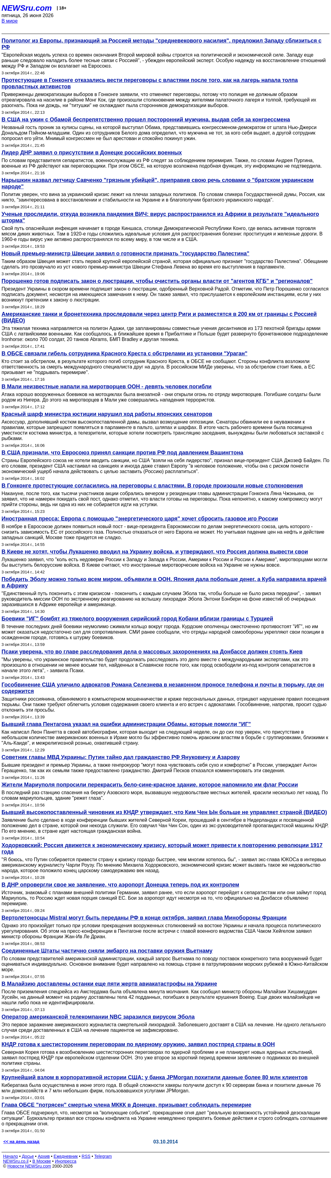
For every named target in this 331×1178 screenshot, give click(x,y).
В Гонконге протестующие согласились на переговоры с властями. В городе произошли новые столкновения (152, 486)
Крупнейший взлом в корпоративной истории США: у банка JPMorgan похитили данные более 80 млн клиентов (154, 1077)
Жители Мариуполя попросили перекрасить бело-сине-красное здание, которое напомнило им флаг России (150, 785)
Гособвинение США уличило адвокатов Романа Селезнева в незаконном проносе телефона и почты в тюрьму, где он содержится (163, 688)
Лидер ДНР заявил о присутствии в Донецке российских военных (92, 153)
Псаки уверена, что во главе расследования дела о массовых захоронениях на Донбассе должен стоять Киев (152, 652)
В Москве (41, 1161)
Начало (10, 1156)
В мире (10, 21)
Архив (44, 1156)
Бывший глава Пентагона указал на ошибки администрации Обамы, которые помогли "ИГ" (126, 724)
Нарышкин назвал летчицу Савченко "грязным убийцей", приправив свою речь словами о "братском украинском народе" (158, 183)
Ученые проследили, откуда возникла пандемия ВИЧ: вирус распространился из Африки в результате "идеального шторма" (160, 217)
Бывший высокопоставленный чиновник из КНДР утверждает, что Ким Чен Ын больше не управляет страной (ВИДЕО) (164, 812)
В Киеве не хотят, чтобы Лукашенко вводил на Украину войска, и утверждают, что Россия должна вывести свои (155, 552)
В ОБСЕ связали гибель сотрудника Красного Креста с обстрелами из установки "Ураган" (124, 353)
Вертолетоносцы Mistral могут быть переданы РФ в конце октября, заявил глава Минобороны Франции (144, 918)
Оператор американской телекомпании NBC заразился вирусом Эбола (98, 1017)
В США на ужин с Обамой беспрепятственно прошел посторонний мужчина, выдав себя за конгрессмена (146, 120)
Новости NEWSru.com (29, 1166)
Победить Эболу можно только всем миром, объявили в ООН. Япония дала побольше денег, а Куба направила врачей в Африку (164, 582)
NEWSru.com (27, 8)
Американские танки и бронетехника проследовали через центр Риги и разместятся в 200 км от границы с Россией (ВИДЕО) (159, 317)
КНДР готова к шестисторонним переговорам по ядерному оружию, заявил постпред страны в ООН (138, 1044)
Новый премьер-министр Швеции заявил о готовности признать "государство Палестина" (125, 253)
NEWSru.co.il (15, 1161)
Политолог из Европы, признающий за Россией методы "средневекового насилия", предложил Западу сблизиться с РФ (162, 44)
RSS (86, 1156)
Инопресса (66, 1161)
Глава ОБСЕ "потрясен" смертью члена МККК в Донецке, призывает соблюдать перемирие (126, 1105)
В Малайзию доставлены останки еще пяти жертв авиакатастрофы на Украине (109, 984)
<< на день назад (21, 1141)
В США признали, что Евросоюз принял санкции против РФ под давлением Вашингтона (122, 453)
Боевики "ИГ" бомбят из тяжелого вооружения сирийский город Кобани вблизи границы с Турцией (137, 619)
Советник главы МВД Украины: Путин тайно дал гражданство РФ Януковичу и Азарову (121, 757)
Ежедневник (66, 1156)
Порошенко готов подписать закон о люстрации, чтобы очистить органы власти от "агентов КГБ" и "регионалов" (157, 281)
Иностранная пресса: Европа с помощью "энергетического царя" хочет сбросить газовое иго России (140, 519)
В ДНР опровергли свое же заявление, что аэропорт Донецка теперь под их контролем (120, 885)
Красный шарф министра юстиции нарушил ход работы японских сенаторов (107, 414)
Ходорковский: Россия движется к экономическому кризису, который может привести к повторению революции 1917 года (162, 848)
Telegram (103, 1156)
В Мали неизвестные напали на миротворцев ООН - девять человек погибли (107, 386)
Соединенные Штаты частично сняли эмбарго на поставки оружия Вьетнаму (107, 951)
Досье (28, 1156)
